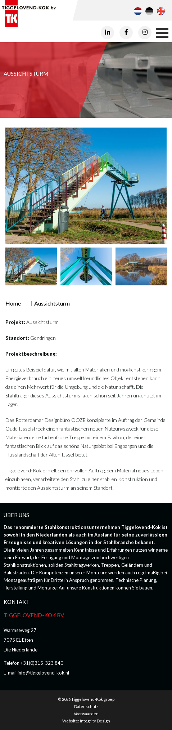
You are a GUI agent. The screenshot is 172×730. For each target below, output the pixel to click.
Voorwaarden (86, 713)
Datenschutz (86, 706)
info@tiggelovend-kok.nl (43, 673)
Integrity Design (95, 720)
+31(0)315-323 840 (42, 663)
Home (13, 303)
